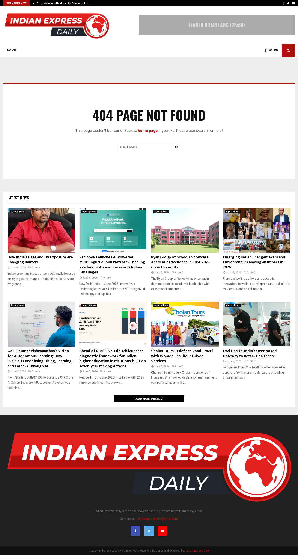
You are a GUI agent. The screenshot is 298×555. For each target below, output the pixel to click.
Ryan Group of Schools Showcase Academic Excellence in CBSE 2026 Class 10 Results (180, 262)
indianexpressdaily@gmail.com (157, 518)
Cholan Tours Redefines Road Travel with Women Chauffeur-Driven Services (182, 356)
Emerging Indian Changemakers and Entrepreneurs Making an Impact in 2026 (254, 262)
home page (148, 130)
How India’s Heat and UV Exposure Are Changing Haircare (40, 259)
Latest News (18, 198)
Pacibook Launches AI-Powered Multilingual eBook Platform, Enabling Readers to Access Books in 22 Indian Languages (112, 265)
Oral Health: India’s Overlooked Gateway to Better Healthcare (250, 353)
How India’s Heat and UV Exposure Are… (66, 3)
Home (11, 50)
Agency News (17, 211)
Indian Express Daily (197, 550)
